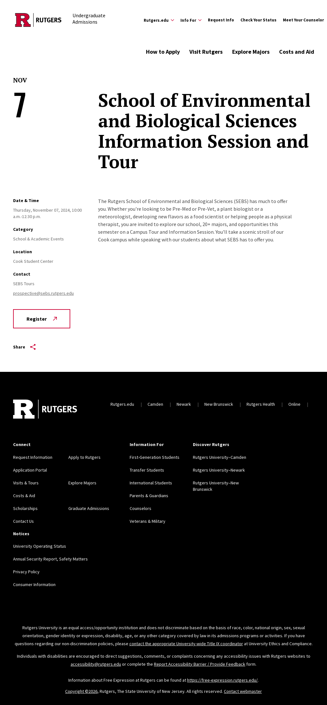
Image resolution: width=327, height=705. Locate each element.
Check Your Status (258, 20)
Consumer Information (34, 584)
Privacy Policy (26, 572)
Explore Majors (251, 51)
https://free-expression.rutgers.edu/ (222, 680)
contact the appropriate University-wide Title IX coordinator (186, 643)
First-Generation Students (154, 457)
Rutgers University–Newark (219, 470)
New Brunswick (218, 404)
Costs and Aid (296, 51)
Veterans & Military (147, 521)
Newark (184, 404)
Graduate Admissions (88, 508)
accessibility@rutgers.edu (96, 664)
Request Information (32, 457)
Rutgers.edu (122, 404)
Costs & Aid (24, 495)
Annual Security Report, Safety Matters (50, 559)
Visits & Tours (26, 483)
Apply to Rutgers (84, 457)
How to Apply (163, 51)
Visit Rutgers (206, 51)
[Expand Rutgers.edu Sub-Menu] (159, 20)
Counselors (140, 508)
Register (42, 319)
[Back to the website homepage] (38, 20)
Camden (155, 404)
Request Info (221, 20)
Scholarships (25, 508)
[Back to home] (45, 409)
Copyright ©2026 (81, 691)
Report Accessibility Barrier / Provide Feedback (199, 664)
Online (294, 404)
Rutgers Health (261, 404)
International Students (151, 483)
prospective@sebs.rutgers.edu (43, 293)
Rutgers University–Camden (219, 457)
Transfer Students (147, 470)
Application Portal (30, 470)
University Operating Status (39, 546)
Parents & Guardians (149, 495)
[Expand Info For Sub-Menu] (191, 20)
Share (24, 347)
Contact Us (23, 521)
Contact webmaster (243, 691)
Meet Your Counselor (303, 20)
